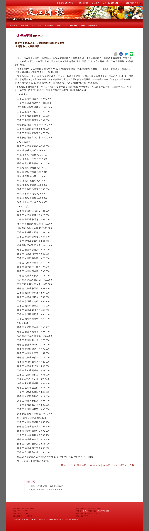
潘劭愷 (85, 511)
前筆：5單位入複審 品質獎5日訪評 (47, 485)
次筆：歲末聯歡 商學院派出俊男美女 (47, 489)
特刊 (83, 25)
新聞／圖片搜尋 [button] (133, 3)
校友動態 (74, 25)
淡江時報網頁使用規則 (55, 520)
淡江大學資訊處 (103, 511)
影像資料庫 (93, 25)
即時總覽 (13, 25)
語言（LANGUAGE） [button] (112, 3)
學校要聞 (24, 25)
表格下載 (33, 520)
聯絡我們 (17, 520)
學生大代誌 (62, 25)
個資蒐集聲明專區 (71, 520)
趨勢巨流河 (36, 25)
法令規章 (25, 520)
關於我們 (95, 3)
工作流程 (42, 520)
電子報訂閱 (83, 3)
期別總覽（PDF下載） (66, 3)
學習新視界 (49, 25)
